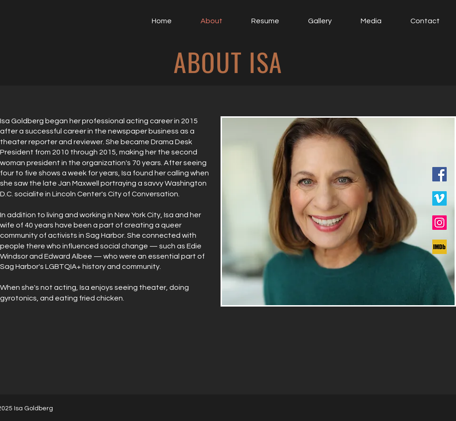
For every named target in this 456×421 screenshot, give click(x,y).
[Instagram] (439, 222)
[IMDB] (439, 247)
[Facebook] (439, 174)
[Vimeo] (439, 198)
